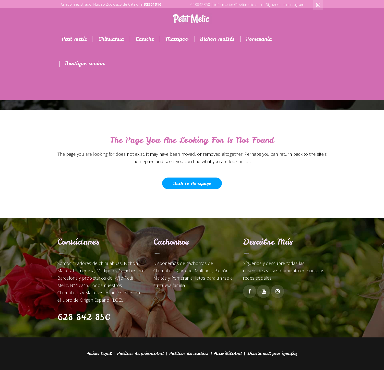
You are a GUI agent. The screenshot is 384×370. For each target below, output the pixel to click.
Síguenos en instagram (285, 4)
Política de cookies (188, 353)
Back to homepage (192, 183)
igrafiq (289, 353)
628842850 (200, 4)
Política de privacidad (140, 353)
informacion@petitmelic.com (238, 4)
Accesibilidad (228, 353)
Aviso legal (99, 353)
